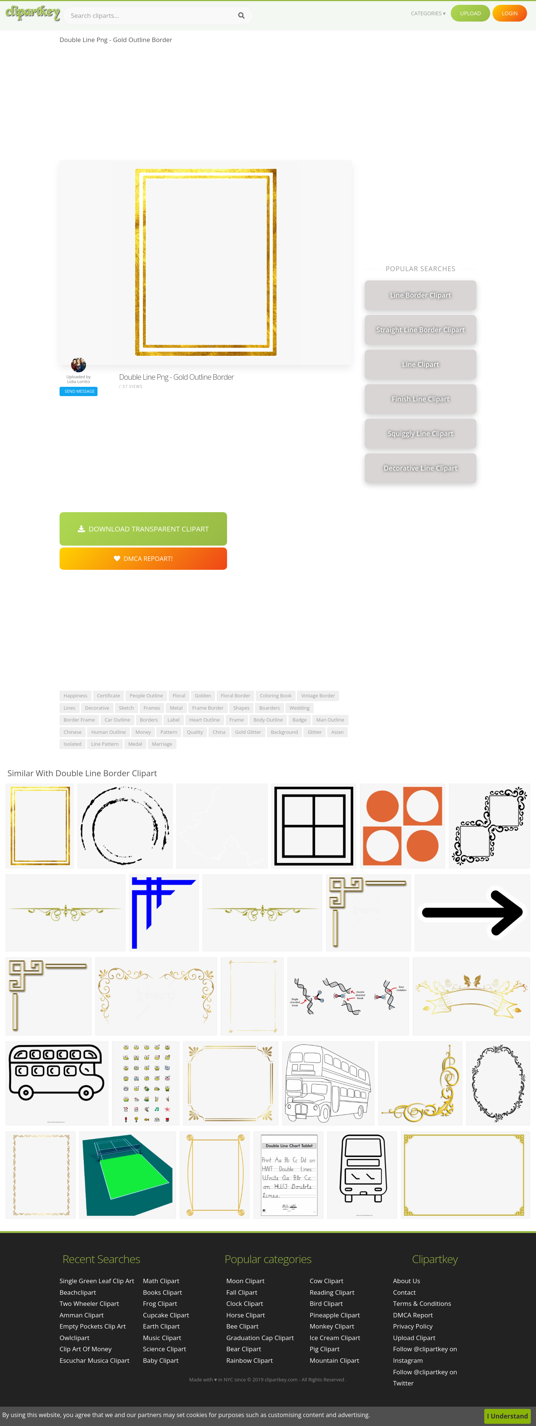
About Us (406, 1280)
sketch (126, 707)
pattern (168, 732)
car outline (117, 719)
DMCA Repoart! (143, 558)
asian (337, 732)
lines (70, 707)
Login (510, 13)
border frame (79, 719)
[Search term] (158, 15)
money (143, 732)
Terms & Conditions (422, 1303)
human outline (108, 732)
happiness (75, 695)
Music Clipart (162, 1337)
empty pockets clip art (93, 1326)
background (284, 732)
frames (152, 707)
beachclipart (78, 1292)
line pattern (105, 744)
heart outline (204, 719)
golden (203, 695)
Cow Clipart (327, 1280)
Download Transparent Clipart (143, 529)
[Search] (241, 15)
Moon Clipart (245, 1280)
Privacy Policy (413, 1326)
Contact (404, 1292)
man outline (330, 719)
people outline (146, 695)
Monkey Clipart (332, 1326)
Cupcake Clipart (166, 1315)
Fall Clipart (241, 1292)
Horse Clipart (245, 1315)
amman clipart (82, 1315)
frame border (208, 707)
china (219, 732)
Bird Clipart (326, 1303)
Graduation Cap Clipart (260, 1337)
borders (149, 719)
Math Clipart (161, 1280)
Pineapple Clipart (335, 1315)
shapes (241, 707)
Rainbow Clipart (249, 1360)
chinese (73, 732)
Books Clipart (162, 1292)
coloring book (275, 695)
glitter (314, 732)
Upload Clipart (414, 1337)
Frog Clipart (160, 1303)
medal (135, 744)
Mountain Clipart (334, 1360)
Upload (470, 13)
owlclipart (74, 1337)
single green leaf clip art (97, 1280)
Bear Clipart (243, 1349)
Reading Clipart (332, 1292)
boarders (269, 707)
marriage (162, 744)
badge (300, 719)
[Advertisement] (206, 104)
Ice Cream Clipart (335, 1337)
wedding (300, 707)
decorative (97, 707)
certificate (108, 695)
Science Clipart (164, 1349)
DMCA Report (413, 1315)
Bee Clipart (242, 1326)
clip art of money (86, 1349)
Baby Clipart (161, 1360)
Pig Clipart (324, 1349)
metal (176, 707)
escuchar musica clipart (95, 1360)
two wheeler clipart (89, 1303)
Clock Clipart (244, 1303)
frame (237, 719)
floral (179, 695)
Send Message (79, 391)
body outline (268, 719)
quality (195, 732)
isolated (73, 744)
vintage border (318, 695)
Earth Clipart (161, 1326)
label (174, 719)
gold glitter (248, 732)
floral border (235, 695)
